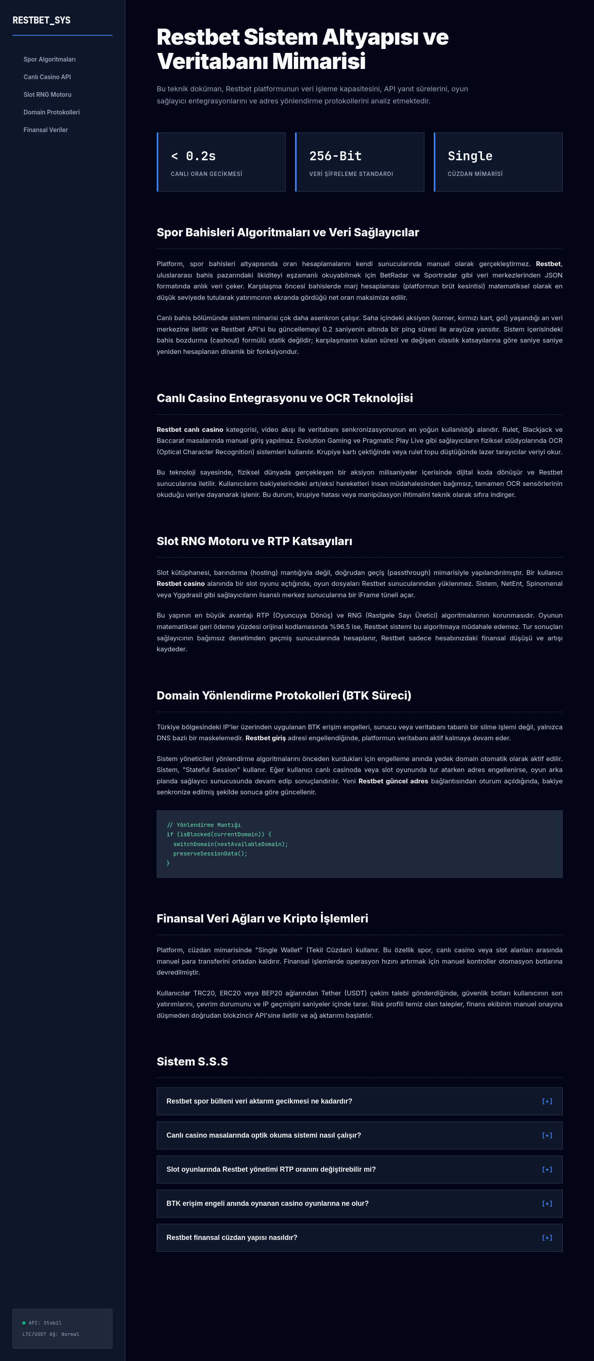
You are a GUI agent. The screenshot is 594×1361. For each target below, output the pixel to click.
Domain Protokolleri (52, 112)
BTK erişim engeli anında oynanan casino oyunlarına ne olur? (268, 1203)
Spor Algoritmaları (50, 59)
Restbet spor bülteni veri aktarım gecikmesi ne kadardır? (259, 1101)
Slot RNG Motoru (47, 94)
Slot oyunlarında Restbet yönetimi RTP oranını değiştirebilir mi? (271, 1169)
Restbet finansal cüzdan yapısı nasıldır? (232, 1237)
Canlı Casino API (47, 77)
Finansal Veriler (46, 130)
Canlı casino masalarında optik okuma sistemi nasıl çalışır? (264, 1135)
